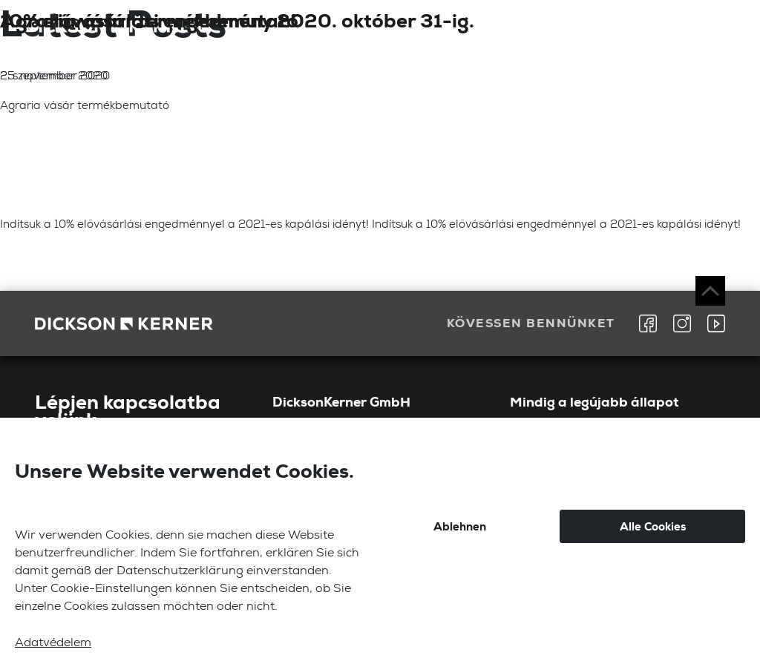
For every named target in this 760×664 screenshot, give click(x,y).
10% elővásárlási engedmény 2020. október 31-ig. (237, 20)
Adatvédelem (53, 644)
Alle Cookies (653, 526)
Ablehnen (459, 526)
